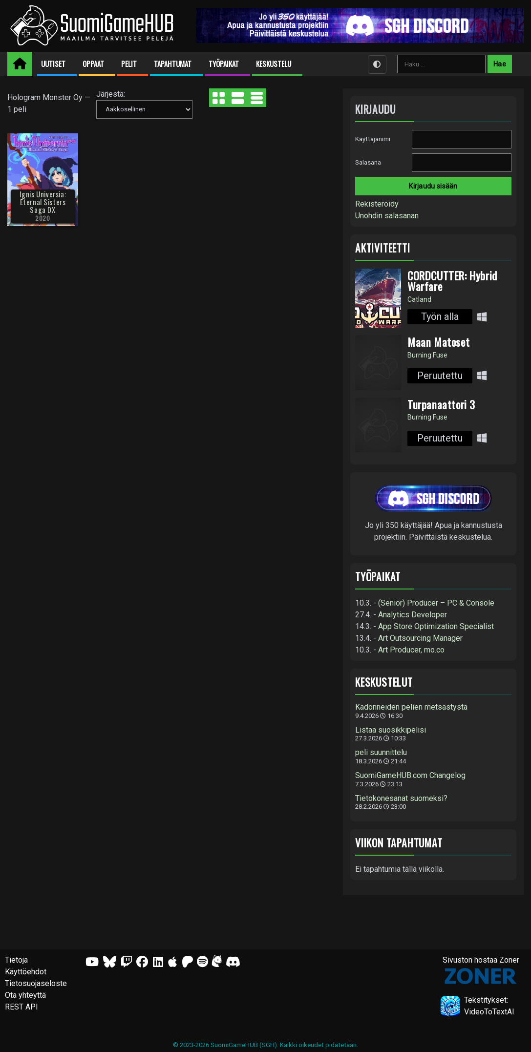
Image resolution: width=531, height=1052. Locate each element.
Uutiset (53, 64)
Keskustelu (273, 64)
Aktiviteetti (382, 247)
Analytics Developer (412, 614)
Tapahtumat (172, 64)
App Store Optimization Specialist (436, 626)
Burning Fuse (427, 355)
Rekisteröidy (377, 204)
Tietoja (16, 960)
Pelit (129, 64)
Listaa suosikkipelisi (390, 730)
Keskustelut (384, 682)
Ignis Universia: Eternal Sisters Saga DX (43, 202)
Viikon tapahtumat (399, 842)
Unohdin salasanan (387, 215)
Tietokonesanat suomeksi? (401, 798)
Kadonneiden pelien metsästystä (411, 707)
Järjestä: (110, 94)
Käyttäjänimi (372, 139)
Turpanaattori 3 (441, 404)
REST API (21, 1006)
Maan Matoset (438, 342)
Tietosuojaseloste (36, 983)
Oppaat (93, 64)
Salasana (368, 162)
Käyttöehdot (25, 971)
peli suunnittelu (381, 752)
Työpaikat (224, 64)
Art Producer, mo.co (411, 649)
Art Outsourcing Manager (420, 638)
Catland (419, 299)
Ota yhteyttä (25, 995)
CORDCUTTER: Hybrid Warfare (452, 281)
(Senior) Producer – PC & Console (436, 603)
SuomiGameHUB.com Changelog (410, 775)
